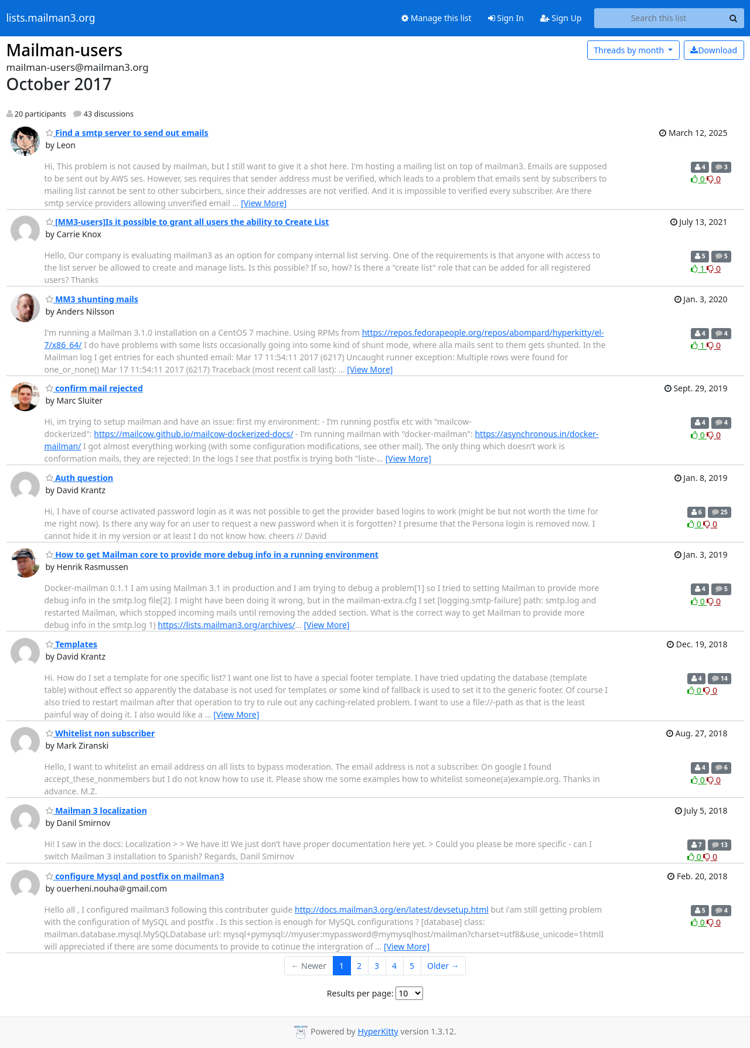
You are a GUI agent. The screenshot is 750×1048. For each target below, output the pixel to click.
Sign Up (561, 17)
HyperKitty (377, 1031)
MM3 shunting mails (92, 299)
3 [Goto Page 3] (376, 965)
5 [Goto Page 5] (412, 965)
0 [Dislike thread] (714, 179)
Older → (443, 965)
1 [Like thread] (699, 268)
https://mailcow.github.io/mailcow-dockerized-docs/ (193, 433)
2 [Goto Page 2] (359, 965)
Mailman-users (64, 50)
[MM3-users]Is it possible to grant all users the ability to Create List (187, 221)
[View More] (264, 203)
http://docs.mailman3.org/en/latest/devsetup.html (392, 909)
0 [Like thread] (699, 179)
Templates (72, 644)
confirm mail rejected (94, 388)
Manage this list (436, 17)
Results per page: (360, 993)
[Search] (733, 18)
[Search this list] (659, 18)
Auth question (80, 477)
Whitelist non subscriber (100, 733)
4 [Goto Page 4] (394, 965)
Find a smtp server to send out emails (127, 132)
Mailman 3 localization (96, 810)
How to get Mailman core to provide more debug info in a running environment (212, 554)
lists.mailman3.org (51, 18)
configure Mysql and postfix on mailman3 (135, 876)
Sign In (506, 17)
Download (713, 50)
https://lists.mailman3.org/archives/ (226, 624)
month (630, 50)
